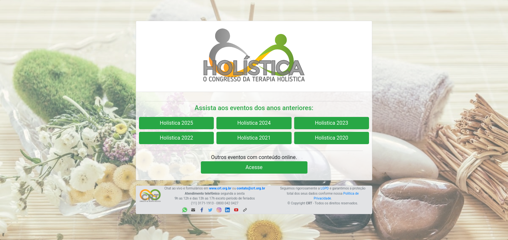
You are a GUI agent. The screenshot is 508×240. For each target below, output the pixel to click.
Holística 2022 (176, 138)
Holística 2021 (254, 138)
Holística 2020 (331, 138)
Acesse (254, 167)
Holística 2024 (254, 123)
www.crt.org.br (220, 188)
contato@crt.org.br (251, 188)
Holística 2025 (176, 123)
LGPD (325, 188)
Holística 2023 (331, 123)
